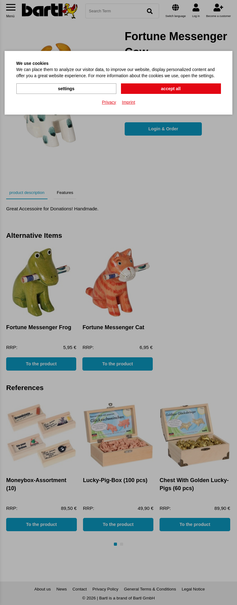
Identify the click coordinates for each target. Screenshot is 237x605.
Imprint (128, 102)
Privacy (109, 102)
